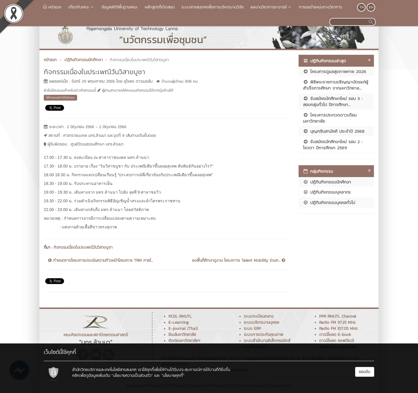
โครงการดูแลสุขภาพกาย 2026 (334, 71)
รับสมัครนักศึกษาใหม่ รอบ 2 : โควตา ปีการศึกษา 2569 (332, 144)
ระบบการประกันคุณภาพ (263, 335)
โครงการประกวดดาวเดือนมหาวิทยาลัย (330, 118)
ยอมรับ (364, 372)
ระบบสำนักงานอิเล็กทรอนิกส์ (267, 341)
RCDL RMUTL (180, 316)
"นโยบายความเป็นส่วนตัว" (132, 375)
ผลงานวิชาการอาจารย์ (271, 7)
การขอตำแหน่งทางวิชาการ (320, 7)
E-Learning (178, 322)
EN (371, 7)
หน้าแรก (52, 7)
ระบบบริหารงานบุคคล (261, 322)
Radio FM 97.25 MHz (337, 322)
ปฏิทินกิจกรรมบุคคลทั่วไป (329, 202)
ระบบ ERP (252, 328)
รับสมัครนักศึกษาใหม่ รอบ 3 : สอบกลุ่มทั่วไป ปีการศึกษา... (332, 101)
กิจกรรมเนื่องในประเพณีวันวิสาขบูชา (83, 247)
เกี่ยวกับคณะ (81, 7)
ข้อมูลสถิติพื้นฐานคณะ (119, 7)
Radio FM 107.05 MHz (338, 328)
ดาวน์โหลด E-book (335, 335)
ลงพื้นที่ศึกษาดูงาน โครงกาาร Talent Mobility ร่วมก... (238, 260)
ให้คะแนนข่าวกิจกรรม (60, 97)
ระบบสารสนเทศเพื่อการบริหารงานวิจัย (212, 7)
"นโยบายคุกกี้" (172, 375)
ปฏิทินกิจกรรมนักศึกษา (327, 182)
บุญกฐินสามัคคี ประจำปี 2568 (333, 131)
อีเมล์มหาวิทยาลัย (182, 335)
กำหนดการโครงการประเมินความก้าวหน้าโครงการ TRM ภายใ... (100, 260)
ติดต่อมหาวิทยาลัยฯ (184, 341)
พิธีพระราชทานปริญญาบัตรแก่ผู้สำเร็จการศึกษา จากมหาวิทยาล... (335, 85)
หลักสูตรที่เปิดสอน (160, 7)
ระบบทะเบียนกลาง (259, 316)
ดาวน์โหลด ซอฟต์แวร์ (336, 341)
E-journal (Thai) (183, 328)
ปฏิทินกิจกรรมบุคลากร (327, 192)
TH (361, 7)
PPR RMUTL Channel (337, 316)
